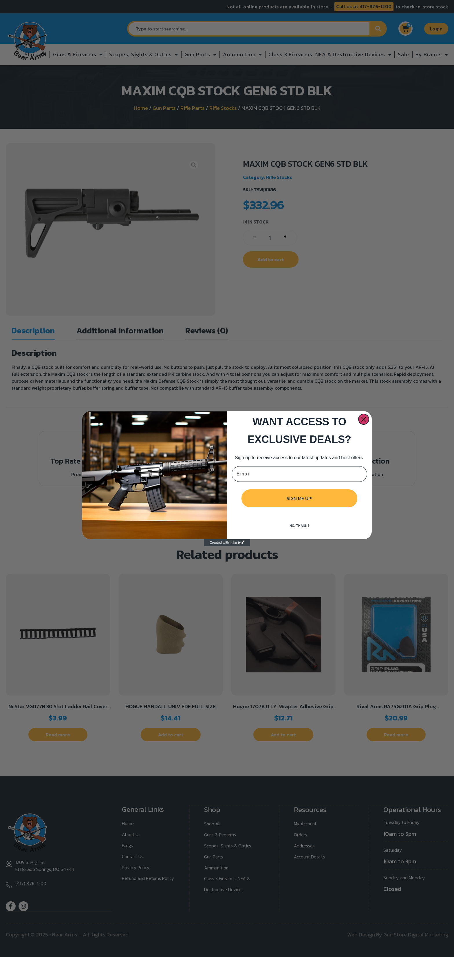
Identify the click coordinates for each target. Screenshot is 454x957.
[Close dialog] (363, 419)
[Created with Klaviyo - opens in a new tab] (227, 542)
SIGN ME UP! (299, 498)
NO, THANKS (300, 525)
